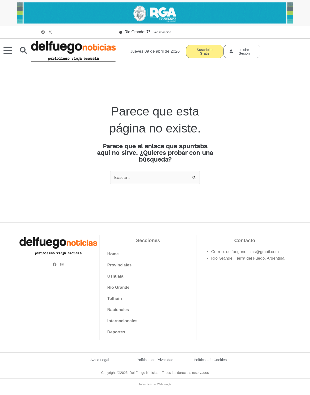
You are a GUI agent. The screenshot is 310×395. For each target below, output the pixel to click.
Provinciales (119, 265)
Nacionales (118, 309)
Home (113, 254)
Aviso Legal (99, 360)
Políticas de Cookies (210, 360)
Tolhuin (114, 298)
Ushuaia (115, 276)
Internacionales (122, 321)
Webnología (164, 384)
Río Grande (118, 287)
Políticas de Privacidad (155, 360)
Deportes (116, 332)
